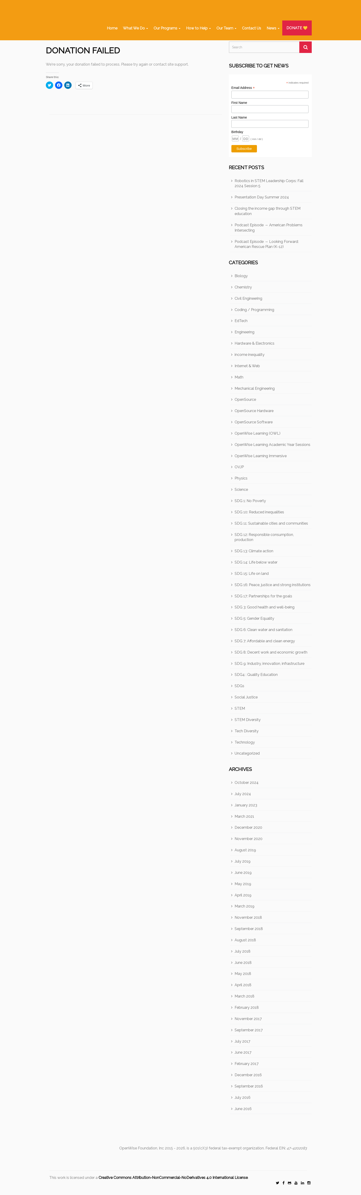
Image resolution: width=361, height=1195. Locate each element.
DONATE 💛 (297, 28)
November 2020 (248, 839)
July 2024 (243, 794)
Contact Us (251, 28)
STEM (240, 708)
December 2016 (248, 1075)
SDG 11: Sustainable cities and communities (271, 523)
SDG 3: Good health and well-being (264, 607)
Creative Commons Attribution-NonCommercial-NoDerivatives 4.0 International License (173, 1177)
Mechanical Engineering (255, 388)
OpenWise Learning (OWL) (257, 433)
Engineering (244, 332)
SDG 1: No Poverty (250, 501)
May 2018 (243, 973)
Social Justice (246, 697)
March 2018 (244, 996)
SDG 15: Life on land (252, 573)
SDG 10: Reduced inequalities (259, 512)
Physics (241, 478)
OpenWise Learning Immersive (261, 456)
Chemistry (243, 287)
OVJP (239, 467)
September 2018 (249, 929)
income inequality (250, 354)
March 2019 (244, 906)
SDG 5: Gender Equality (254, 618)
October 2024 (247, 782)
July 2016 (242, 1097)
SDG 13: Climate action (254, 551)
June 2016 (243, 1109)
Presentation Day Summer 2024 (262, 197)
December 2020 (248, 827)
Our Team (226, 28)
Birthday (237, 132)
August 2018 (245, 940)
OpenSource (245, 399)
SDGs (239, 686)
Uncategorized (247, 753)
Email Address (243, 88)
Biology (241, 276)
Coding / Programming (254, 310)
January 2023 (246, 805)
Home (112, 28)
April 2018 (243, 985)
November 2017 (248, 1019)
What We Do (135, 28)
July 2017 (242, 1041)
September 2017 (249, 1030)
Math (239, 377)
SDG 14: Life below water (256, 562)
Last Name (239, 117)
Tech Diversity (247, 731)
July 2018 (242, 951)
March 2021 (244, 816)
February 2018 (247, 1007)
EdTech (241, 321)
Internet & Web (247, 366)
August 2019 (245, 850)
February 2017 (247, 1063)
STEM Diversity (248, 720)
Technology (245, 742)
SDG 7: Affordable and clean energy (265, 641)
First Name (239, 103)
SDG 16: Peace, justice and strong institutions (273, 585)
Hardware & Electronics (254, 343)
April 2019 (243, 895)
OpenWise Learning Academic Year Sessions (272, 444)
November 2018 (248, 917)
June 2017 (243, 1052)
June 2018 (243, 962)
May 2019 (243, 884)
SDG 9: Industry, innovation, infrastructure (269, 663)
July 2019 (242, 861)
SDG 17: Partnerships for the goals (263, 596)
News (273, 28)
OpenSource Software (254, 422)
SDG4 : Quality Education (256, 674)
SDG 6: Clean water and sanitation (263, 630)
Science (241, 489)
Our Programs (167, 28)
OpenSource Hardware (254, 411)
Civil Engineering (248, 298)
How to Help (198, 28)
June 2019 (243, 872)
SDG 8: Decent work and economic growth (271, 652)
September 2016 (249, 1086)
